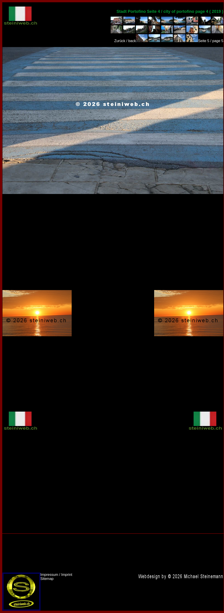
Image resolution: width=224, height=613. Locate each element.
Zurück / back (125, 41)
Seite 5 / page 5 (210, 41)
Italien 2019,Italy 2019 (112, 120)
